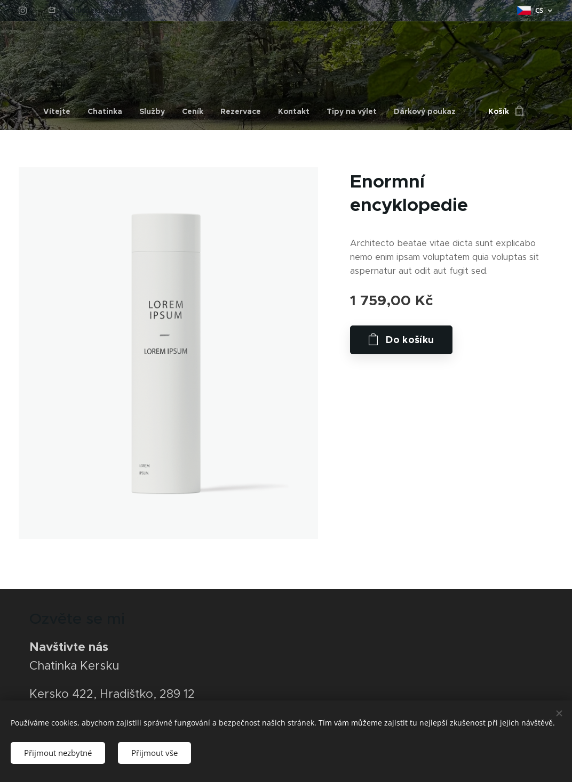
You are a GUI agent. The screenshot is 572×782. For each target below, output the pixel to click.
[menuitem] (61, 111)
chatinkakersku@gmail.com (103, 10)
